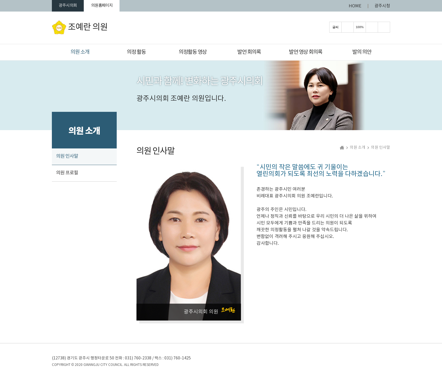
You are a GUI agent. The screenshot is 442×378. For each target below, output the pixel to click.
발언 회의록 (249, 52)
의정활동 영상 (193, 52)
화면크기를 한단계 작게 (372, 28)
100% (360, 28)
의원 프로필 (67, 174)
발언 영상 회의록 (305, 52)
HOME (355, 6)
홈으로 (342, 148)
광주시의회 (70, 6)
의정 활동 (136, 52)
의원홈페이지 (109, 6)
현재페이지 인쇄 (384, 28)
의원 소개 (79, 52)
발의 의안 (361, 52)
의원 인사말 (67, 157)
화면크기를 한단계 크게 (347, 28)
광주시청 (382, 6)
